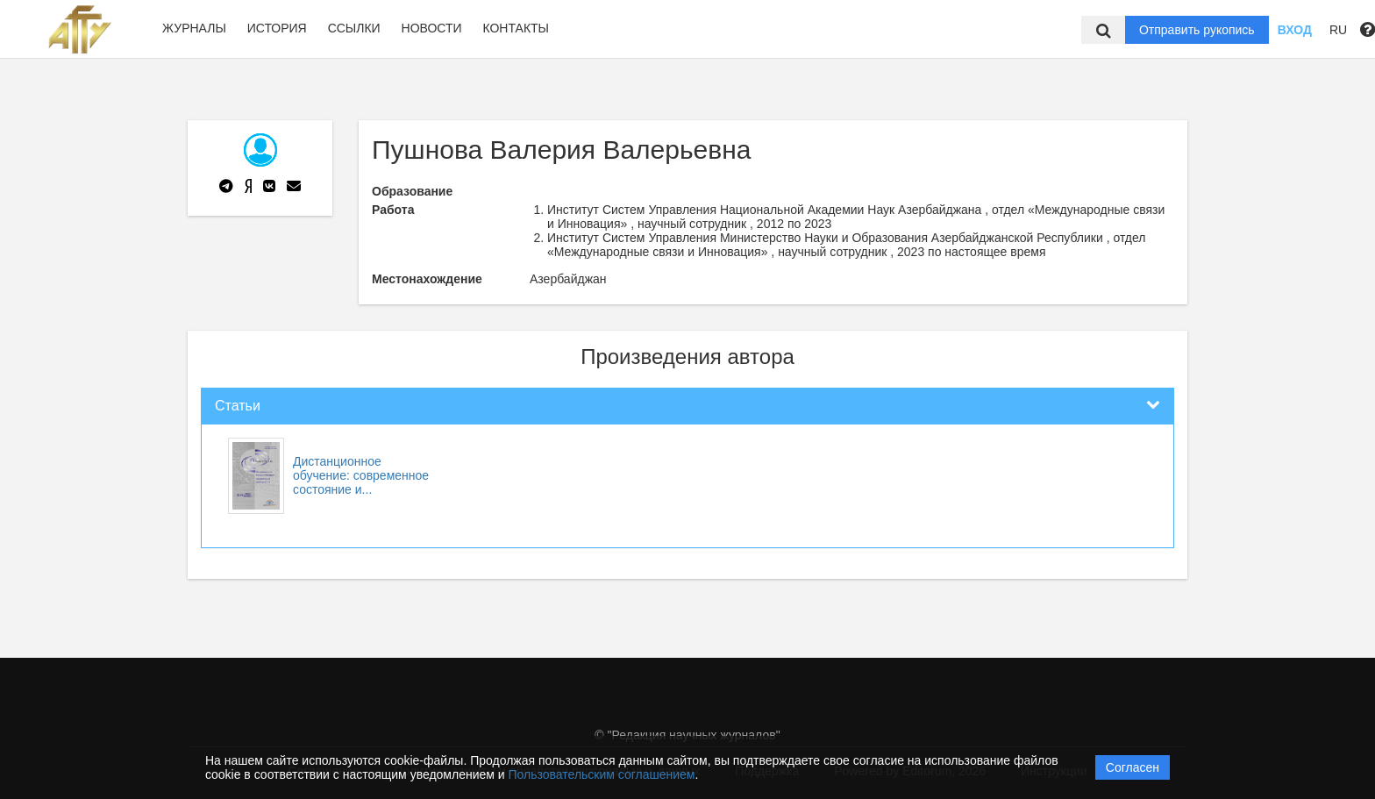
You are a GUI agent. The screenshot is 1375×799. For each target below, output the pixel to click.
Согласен (1132, 767)
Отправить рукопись (1197, 30)
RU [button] (1338, 30)
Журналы (194, 28)
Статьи (237, 405)
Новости (432, 28)
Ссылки (354, 28)
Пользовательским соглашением (602, 774)
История (277, 28)
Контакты (515, 28)
